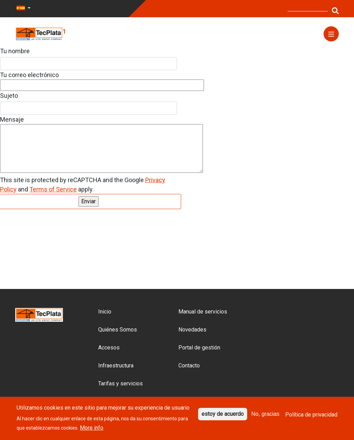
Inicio (104, 311)
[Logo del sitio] (39, 33)
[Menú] (331, 33)
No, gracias (265, 414)
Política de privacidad (311, 414)
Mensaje (12, 119)
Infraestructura (115, 365)
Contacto (189, 365)
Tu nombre (15, 51)
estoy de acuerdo (223, 414)
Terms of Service (53, 189)
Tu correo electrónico (29, 74)
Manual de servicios (202, 311)
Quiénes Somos (117, 329)
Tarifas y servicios (120, 383)
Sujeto (9, 95)
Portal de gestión (199, 347)
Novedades (192, 329)
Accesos (109, 347)
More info (91, 427)
